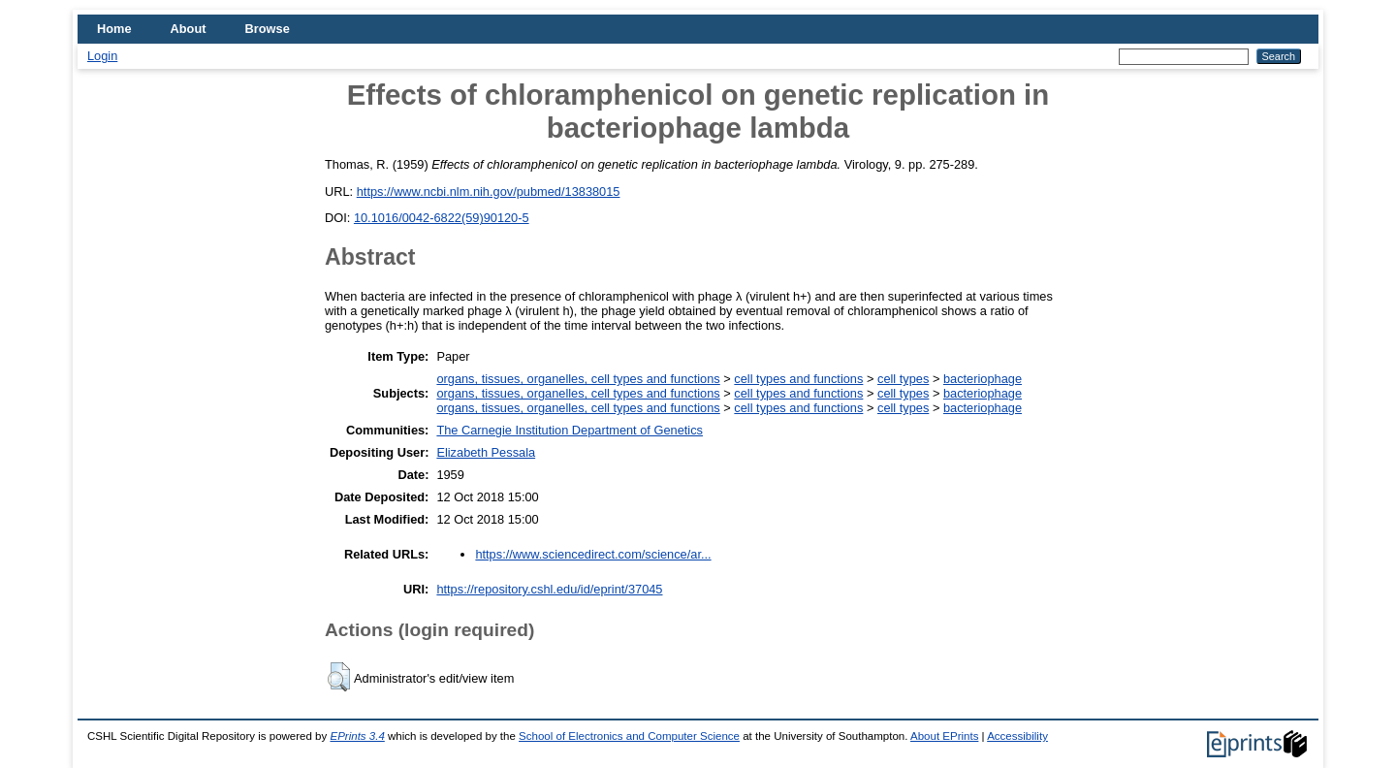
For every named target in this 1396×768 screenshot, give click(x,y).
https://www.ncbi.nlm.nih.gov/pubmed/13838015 (488, 191)
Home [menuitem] (114, 28)
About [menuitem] (188, 28)
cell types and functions (798, 378)
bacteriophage (982, 378)
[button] (339, 676)
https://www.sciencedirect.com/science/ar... (593, 554)
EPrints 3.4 (357, 736)
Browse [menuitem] (267, 28)
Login (102, 55)
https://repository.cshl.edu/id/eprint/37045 (549, 589)
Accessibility (1017, 736)
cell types (903, 378)
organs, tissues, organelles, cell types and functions (577, 378)
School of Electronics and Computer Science (629, 736)
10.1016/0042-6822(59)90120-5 (441, 217)
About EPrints (944, 736)
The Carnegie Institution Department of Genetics (569, 430)
